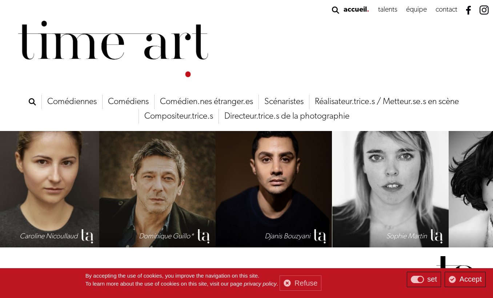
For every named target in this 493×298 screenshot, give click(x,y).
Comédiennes (72, 102)
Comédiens (128, 102)
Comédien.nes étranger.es (206, 102)
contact (446, 9)
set (432, 279)
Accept (471, 279)
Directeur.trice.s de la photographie (286, 116)
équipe (416, 9)
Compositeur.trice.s (178, 116)
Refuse (305, 283)
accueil (355, 9)
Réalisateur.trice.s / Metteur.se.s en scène (387, 102)
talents (387, 9)
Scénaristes (284, 102)
